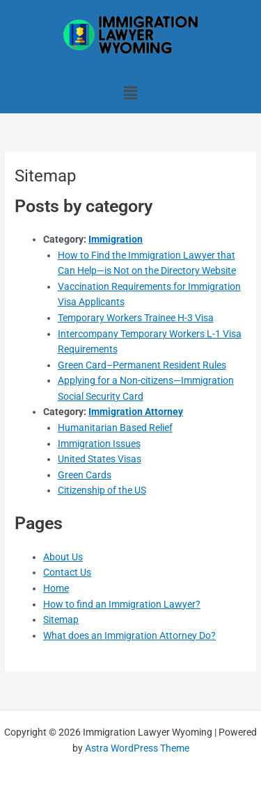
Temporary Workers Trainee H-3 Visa (136, 317)
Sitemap (61, 619)
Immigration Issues (99, 443)
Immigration (115, 239)
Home (56, 588)
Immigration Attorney (135, 411)
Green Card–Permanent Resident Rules (142, 365)
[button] (130, 93)
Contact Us (67, 572)
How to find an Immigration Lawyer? (121, 604)
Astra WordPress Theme (137, 748)
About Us (63, 556)
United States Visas (99, 458)
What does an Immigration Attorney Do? (129, 635)
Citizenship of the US (102, 490)
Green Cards (84, 474)
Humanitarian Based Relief (115, 427)
